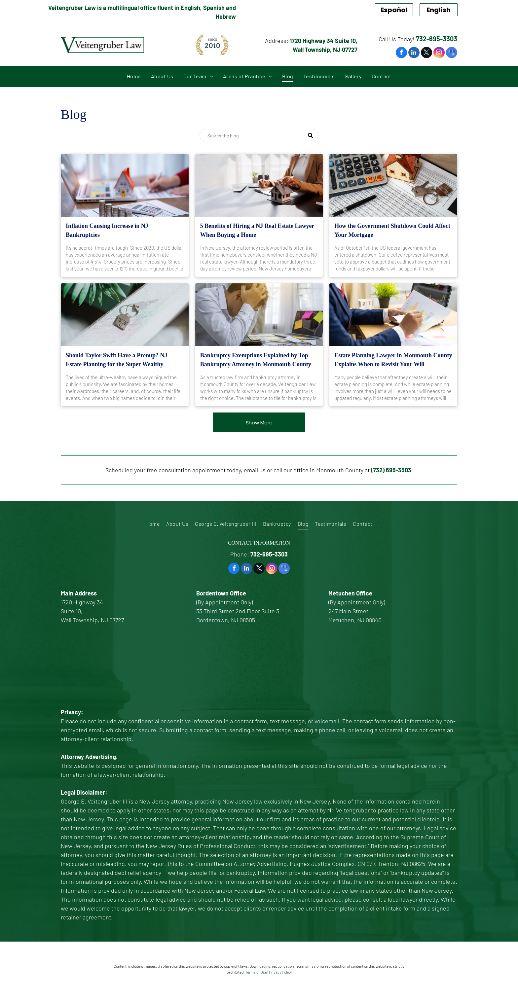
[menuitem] (134, 76)
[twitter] (426, 53)
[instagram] (439, 53)
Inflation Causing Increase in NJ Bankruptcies (107, 230)
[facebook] (401, 53)
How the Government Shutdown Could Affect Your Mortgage (392, 230)
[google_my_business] (451, 53)
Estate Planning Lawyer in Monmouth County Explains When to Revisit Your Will (393, 360)
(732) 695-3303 (391, 470)
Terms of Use (256, 972)
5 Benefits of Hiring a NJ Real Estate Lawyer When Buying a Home (257, 230)
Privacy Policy (280, 972)
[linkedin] (414, 53)
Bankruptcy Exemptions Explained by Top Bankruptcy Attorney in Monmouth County (255, 360)
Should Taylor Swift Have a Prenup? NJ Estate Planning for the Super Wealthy (116, 360)
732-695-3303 (436, 39)
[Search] (259, 135)
